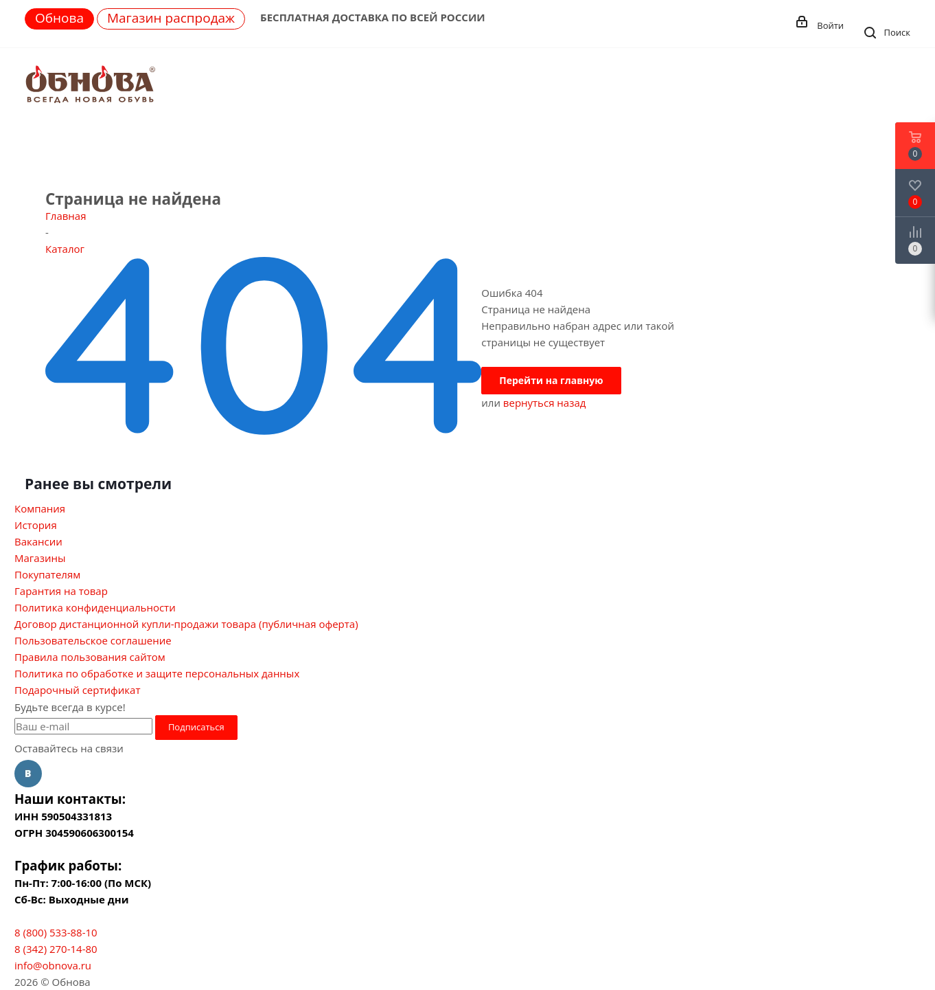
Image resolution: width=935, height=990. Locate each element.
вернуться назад (544, 402)
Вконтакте (28, 773)
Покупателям (47, 574)
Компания (39, 508)
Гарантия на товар (61, 591)
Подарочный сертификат (77, 690)
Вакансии (38, 541)
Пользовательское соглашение (93, 640)
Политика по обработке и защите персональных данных (156, 673)
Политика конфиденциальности (95, 607)
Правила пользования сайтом (89, 657)
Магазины (39, 558)
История (35, 525)
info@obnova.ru (52, 965)
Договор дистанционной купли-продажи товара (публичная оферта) (186, 624)
